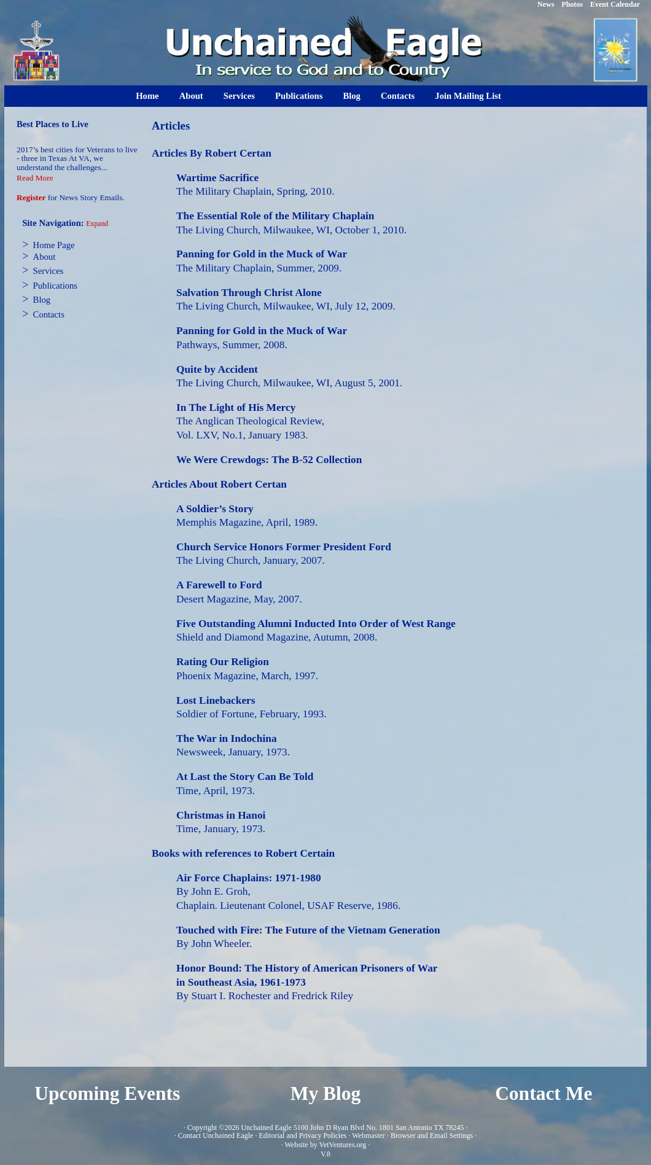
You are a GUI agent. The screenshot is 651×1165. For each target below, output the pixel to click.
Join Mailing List (468, 96)
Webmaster (368, 1135)
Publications (298, 96)
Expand (97, 224)
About (191, 96)
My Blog (325, 1093)
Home (147, 96)
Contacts (398, 96)
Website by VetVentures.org (325, 1144)
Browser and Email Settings (432, 1135)
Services (239, 96)
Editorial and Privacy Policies (302, 1135)
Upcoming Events (107, 1093)
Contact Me (543, 1093)
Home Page (54, 245)
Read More (35, 177)
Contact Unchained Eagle (216, 1135)
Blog (352, 96)
